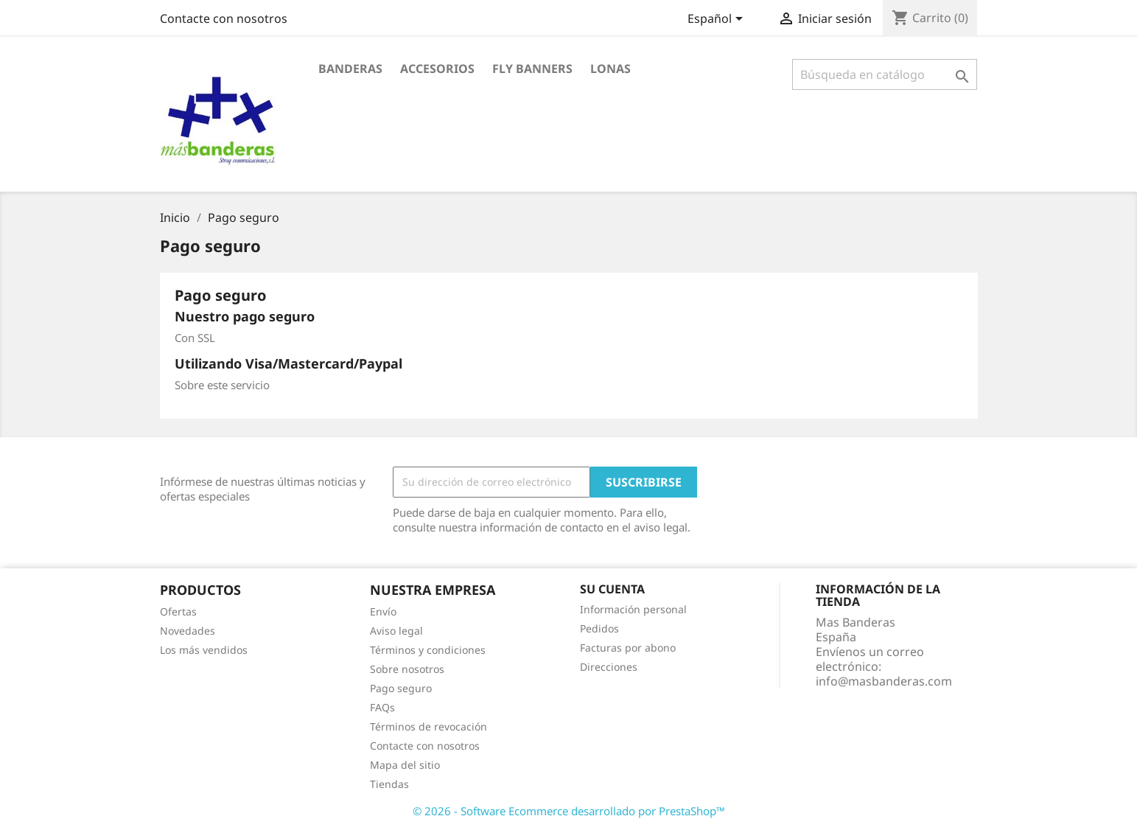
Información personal (633, 609)
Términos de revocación (428, 726)
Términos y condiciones (428, 650)
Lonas (610, 68)
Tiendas (389, 784)
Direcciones (608, 667)
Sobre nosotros (407, 669)
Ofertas (178, 611)
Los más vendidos (204, 650)
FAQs (382, 707)
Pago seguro (401, 688)
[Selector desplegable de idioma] (718, 20)
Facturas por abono (628, 648)
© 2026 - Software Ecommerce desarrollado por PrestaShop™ (569, 810)
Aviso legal (396, 631)
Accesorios (437, 68)
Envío (383, 611)
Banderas (350, 68)
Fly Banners (532, 68)
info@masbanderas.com (884, 681)
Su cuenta (612, 589)
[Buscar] (884, 74)
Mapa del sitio (405, 765)
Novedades (187, 631)
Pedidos (599, 628)
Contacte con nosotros (223, 18)
